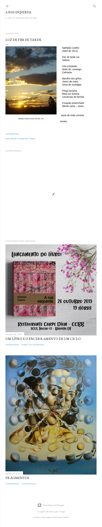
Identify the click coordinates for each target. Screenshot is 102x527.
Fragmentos (17, 478)
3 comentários (29, 483)
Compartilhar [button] (12, 133)
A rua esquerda (18, 12)
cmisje (62, 511)
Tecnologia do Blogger (51, 505)
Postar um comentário (33, 344)
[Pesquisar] (94, 5)
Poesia (32, 138)
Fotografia (23, 138)
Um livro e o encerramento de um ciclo (43, 338)
